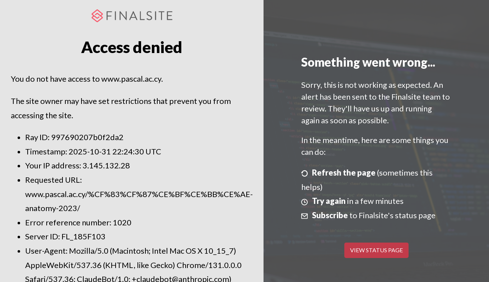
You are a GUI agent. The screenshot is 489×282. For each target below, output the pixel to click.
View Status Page (376, 250)
